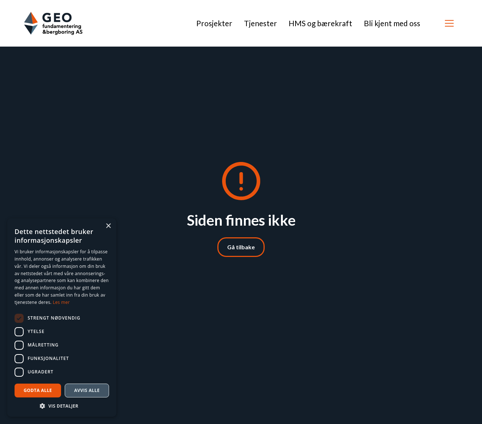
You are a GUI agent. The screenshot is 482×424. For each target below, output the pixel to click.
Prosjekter (214, 23)
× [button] (108, 226)
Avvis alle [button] (87, 390)
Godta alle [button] (38, 390)
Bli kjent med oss (392, 23)
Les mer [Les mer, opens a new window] (61, 302)
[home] (53, 23)
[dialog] (61, 317)
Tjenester (260, 23)
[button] (449, 23)
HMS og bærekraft (320, 23)
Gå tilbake (241, 246)
